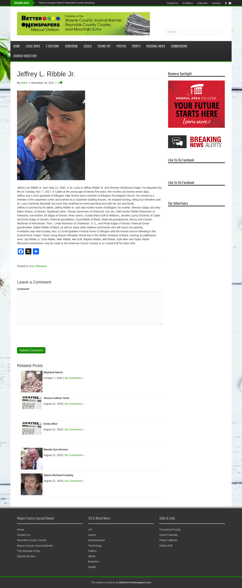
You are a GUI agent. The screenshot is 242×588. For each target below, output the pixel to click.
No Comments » (74, 378)
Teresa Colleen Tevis (56, 398)
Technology (95, 545)
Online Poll (165, 545)
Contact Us (172, 3)
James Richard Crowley (58, 475)
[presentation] (45, 335)
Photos (121, 46)
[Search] (193, 32)
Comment (23, 289)
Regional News (155, 46)
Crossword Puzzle (170, 529)
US (90, 529)
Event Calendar (168, 534)
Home (16, 46)
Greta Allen (50, 423)
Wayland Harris (53, 372)
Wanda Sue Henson (55, 449)
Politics (92, 550)
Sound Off (104, 46)
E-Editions (188, 3)
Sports (92, 534)
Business (93, 561)
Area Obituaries (38, 266)
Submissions (179, 46)
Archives (216, 3)
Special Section (26, 556)
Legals (88, 46)
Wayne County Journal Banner (35, 545)
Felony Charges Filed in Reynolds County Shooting (66, 2)
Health (92, 567)
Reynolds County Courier (32, 540)
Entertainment (96, 540)
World (91, 556)
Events (136, 46)
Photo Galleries (168, 540)
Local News (33, 46)
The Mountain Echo (28, 550)
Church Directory (25, 56)
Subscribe (202, 3)
